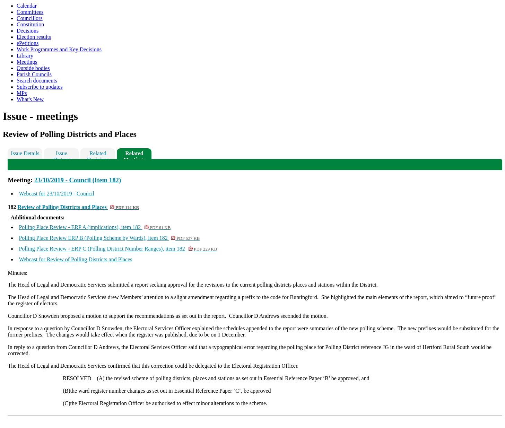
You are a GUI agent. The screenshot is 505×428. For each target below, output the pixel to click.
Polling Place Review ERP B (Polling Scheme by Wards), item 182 (109, 238)
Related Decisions (98, 154)
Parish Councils (34, 74)
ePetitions (27, 43)
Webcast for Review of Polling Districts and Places (75, 259)
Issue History (61, 154)
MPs (22, 93)
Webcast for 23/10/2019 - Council (56, 193)
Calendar (27, 6)
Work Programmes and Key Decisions (59, 49)
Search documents (37, 81)
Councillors (30, 18)
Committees (30, 12)
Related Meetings (134, 154)
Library (25, 56)
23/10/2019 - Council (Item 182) (77, 180)
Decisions (27, 31)
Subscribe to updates (39, 87)
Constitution (30, 24)
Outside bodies (33, 68)
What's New (30, 99)
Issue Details (25, 153)
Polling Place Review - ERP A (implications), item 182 (95, 227)
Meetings (27, 62)
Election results (34, 37)
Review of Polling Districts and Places (78, 207)
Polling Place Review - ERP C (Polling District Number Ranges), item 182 (118, 249)
